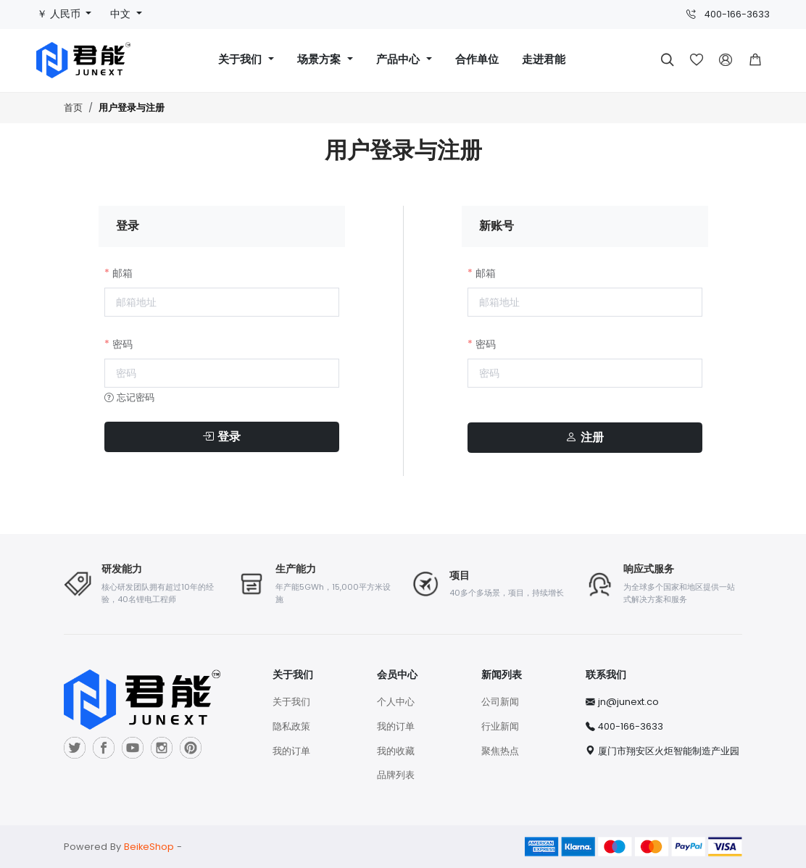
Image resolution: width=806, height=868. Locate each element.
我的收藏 (396, 751)
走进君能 (543, 60)
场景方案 (320, 60)
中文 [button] (121, 14)
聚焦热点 (500, 751)
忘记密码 (129, 397)
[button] (755, 60)
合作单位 (477, 60)
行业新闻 (500, 726)
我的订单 (291, 751)
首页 (73, 107)
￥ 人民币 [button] (60, 14)
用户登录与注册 (132, 108)
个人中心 (396, 702)
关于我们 (241, 60)
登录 (221, 436)
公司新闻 (500, 702)
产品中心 (399, 60)
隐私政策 (291, 726)
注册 (584, 437)
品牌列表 (396, 775)
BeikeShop (149, 846)
